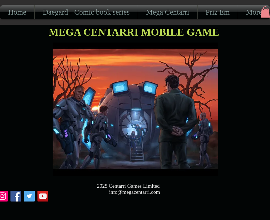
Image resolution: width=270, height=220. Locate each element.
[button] (265, 12)
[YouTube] (42, 196)
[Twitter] (29, 196)
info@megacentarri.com (134, 192)
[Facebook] (15, 196)
